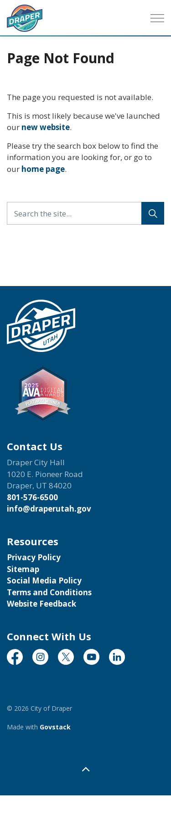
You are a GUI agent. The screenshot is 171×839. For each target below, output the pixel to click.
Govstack (55, 727)
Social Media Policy (44, 580)
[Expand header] (157, 18)
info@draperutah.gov (49, 508)
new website (45, 127)
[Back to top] (85, 769)
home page (43, 169)
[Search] (152, 213)
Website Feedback (41, 603)
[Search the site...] (85, 213)
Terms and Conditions (49, 592)
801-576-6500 (32, 497)
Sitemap (23, 569)
